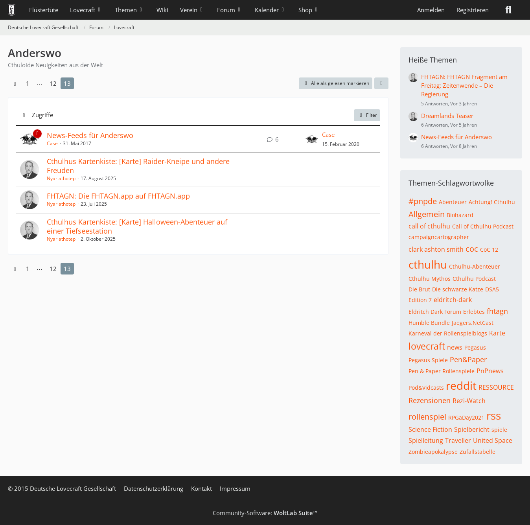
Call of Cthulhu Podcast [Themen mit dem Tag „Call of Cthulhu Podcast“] (482, 226)
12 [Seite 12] (53, 83)
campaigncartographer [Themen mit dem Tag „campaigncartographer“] (439, 237)
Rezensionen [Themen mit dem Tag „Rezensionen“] (430, 400)
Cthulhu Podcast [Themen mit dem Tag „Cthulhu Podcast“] (474, 278)
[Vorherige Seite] (15, 83)
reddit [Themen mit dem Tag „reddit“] (461, 385)
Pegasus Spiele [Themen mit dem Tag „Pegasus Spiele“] (428, 360)
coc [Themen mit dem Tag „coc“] (472, 248)
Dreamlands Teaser (447, 116)
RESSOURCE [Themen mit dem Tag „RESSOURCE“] (496, 387)
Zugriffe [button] (42, 115)
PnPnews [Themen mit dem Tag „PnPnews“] (490, 371)
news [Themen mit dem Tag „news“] (454, 347)
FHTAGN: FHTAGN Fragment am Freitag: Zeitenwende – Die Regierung (464, 85)
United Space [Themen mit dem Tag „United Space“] (492, 440)
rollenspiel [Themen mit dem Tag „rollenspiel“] (427, 416)
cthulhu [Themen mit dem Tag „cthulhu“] (428, 264)
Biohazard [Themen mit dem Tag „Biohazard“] (460, 215)
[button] (381, 83)
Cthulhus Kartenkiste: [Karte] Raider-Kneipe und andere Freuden (138, 166)
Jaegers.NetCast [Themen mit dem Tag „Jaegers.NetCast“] (472, 322)
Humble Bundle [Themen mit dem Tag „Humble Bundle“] (429, 322)
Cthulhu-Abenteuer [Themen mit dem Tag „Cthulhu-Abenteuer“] (474, 266)
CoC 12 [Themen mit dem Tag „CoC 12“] (489, 249)
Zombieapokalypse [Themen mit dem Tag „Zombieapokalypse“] (433, 451)
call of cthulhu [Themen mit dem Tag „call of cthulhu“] (429, 226)
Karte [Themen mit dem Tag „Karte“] (497, 333)
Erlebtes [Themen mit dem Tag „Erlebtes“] (474, 311)
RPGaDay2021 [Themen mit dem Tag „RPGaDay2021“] (466, 417)
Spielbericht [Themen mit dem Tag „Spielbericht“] (472, 429)
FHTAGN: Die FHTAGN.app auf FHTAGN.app (118, 196)
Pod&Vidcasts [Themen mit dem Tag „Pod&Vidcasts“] (426, 387)
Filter (367, 115)
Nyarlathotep (61, 178)
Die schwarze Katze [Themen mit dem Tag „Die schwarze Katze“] (457, 289)
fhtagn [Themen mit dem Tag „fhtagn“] (497, 311)
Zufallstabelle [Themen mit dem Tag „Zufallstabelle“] (477, 451)
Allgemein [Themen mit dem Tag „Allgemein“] (427, 214)
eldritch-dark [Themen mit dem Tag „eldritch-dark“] (453, 299)
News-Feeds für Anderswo (90, 135)
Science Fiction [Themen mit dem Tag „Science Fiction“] (430, 429)
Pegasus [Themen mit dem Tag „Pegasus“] (475, 347)
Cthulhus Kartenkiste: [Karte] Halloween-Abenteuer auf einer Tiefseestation (137, 226)
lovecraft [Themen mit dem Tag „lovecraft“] (427, 346)
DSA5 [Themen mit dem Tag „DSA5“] (492, 289)
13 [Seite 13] (67, 83)
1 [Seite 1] (27, 83)
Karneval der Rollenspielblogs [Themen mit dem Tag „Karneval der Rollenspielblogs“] (448, 333)
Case (52, 143)
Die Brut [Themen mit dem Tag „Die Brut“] (419, 289)
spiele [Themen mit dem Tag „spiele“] (499, 429)
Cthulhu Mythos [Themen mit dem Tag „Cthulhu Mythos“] (430, 278)
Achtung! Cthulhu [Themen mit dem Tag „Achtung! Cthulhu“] (492, 202)
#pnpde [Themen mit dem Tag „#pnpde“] (423, 201)
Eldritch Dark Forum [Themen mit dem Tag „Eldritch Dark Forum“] (435, 311)
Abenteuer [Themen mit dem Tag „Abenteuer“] (453, 202)
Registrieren (472, 10)
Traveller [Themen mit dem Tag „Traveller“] (458, 440)
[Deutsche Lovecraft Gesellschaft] (11, 10)
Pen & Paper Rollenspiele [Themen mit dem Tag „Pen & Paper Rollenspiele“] (442, 371)
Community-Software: (265, 513)
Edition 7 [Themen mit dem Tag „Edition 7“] (420, 300)
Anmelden (431, 10)
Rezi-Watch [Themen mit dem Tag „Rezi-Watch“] (469, 400)
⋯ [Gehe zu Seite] (39, 83)
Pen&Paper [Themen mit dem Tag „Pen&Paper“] (468, 359)
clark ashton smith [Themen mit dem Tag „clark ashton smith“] (436, 249)
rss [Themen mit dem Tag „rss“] (493, 415)
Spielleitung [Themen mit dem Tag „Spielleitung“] (426, 440)
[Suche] (508, 10)
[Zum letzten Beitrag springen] (311, 139)
